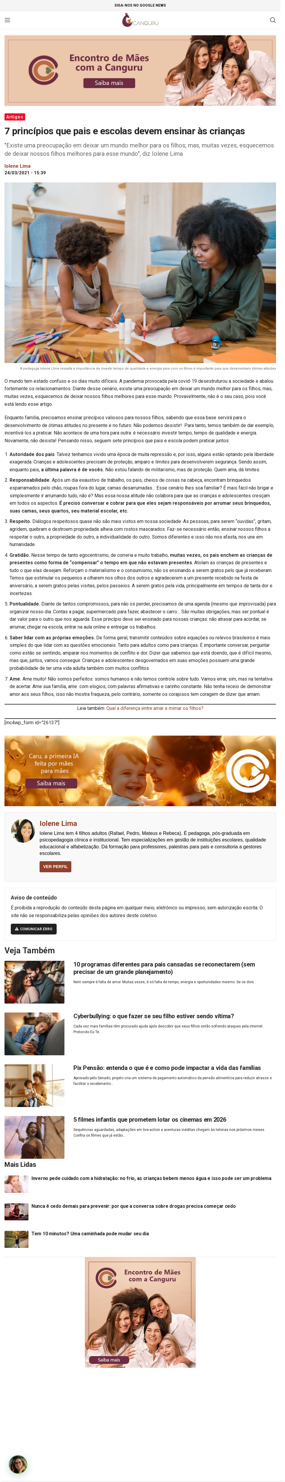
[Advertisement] (142, 1418)
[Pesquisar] (273, 20)
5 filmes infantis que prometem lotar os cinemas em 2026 (149, 1119)
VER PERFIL (55, 866)
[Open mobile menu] (7, 20)
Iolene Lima (58, 823)
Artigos (14, 117)
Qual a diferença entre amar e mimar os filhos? (154, 708)
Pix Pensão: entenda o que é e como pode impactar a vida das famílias (167, 1067)
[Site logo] (140, 19)
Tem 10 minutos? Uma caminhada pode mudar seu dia (90, 1233)
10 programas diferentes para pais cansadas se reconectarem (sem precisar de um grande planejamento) (164, 968)
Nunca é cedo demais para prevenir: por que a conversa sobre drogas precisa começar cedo (133, 1206)
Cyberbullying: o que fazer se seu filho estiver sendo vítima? (153, 1016)
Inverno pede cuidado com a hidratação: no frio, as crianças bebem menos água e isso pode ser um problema (151, 1178)
